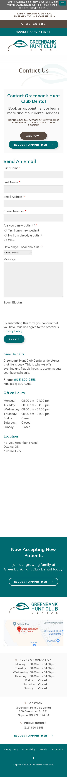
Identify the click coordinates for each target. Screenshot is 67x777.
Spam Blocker (13, 302)
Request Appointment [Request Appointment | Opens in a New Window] (33, 31)
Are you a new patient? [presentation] (20, 225)
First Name (12, 168)
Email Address (14, 197)
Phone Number (15, 211)
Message (10, 259)
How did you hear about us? (23, 247)
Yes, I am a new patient (21, 230)
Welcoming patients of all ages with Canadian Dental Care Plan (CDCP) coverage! (33, 5)
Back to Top (57, 749)
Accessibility (28, 749)
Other (10, 240)
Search (43, 749)
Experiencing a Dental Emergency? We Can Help (33, 15)
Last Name (12, 182)
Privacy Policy (13, 331)
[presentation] (24, 310)
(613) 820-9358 (35, 23)
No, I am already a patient (23, 235)
